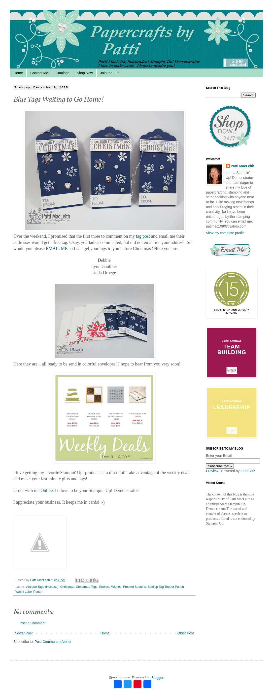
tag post (143, 236)
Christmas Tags (87, 587)
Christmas (67, 587)
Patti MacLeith (242, 166)
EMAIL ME (57, 248)
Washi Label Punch (28, 591)
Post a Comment (32, 623)
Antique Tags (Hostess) (42, 587)
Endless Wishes (110, 587)
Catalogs (62, 73)
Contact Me (39, 73)
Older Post (185, 633)
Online (46, 490)
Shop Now (85, 73)
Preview (212, 471)
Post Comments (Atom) (53, 642)
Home (18, 73)
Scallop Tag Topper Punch (166, 587)
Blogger (157, 678)
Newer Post (24, 633)
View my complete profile (225, 233)
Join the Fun (109, 73)
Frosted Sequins (134, 587)
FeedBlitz (247, 471)
